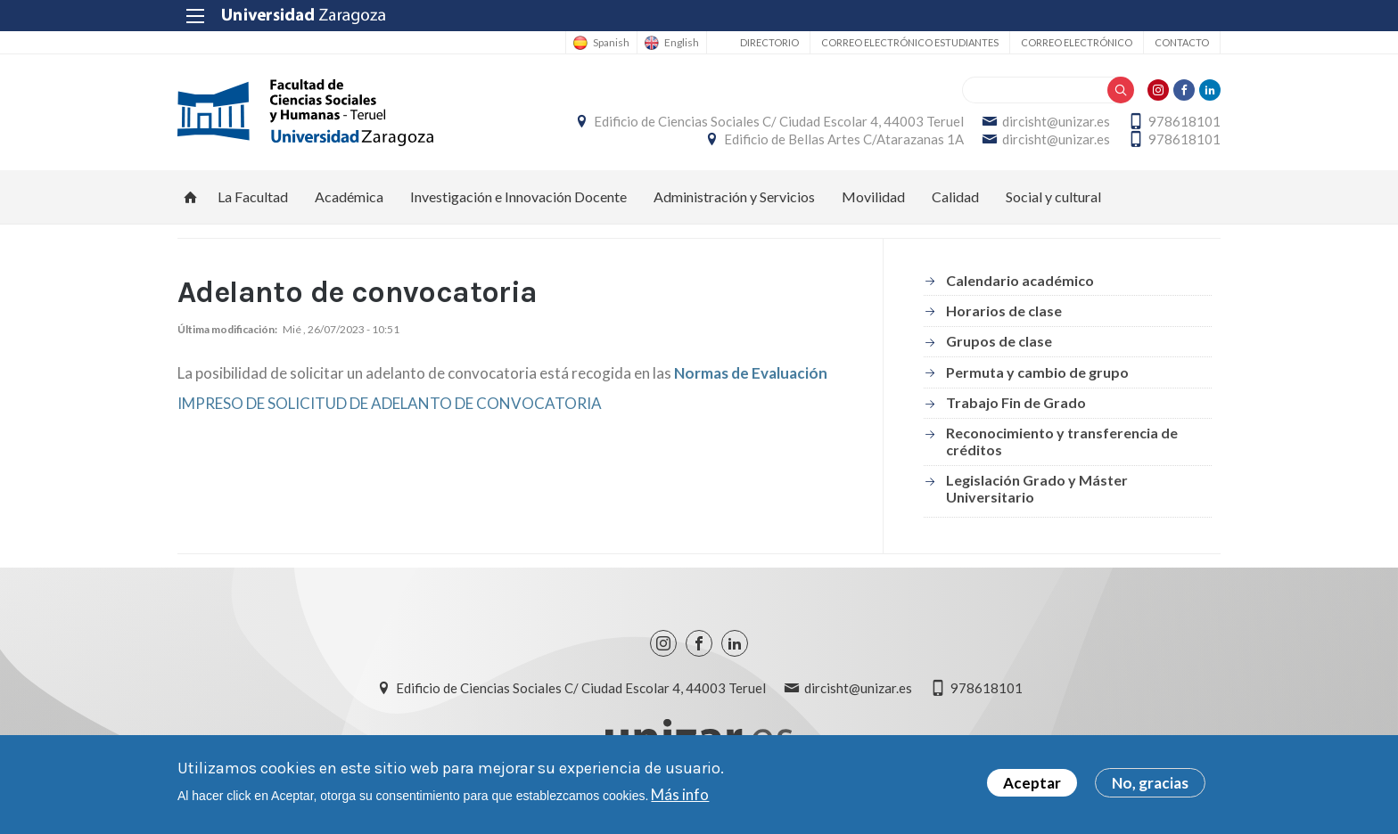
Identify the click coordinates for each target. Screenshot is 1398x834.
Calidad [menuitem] (955, 196)
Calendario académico (1020, 280)
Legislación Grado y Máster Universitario (1037, 487)
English (681, 43)
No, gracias (1150, 784)
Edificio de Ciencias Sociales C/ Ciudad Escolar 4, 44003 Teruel (779, 121)
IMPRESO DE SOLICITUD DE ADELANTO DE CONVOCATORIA (389, 403)
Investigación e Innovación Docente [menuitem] (518, 196)
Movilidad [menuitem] (873, 196)
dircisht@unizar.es (1056, 121)
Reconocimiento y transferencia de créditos (1062, 440)
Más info (680, 795)
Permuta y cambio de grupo (1037, 372)
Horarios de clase (1004, 310)
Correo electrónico (1076, 42)
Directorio (769, 42)
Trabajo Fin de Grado (1016, 402)
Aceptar (1032, 784)
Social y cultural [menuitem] (1053, 196)
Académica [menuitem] (349, 196)
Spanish (611, 43)
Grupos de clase (999, 340)
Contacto (1182, 42)
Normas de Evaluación (750, 373)
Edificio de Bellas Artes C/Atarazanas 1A (844, 139)
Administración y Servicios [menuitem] (734, 196)
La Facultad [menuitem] (253, 196)
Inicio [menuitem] (190, 197)
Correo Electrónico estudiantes (910, 42)
